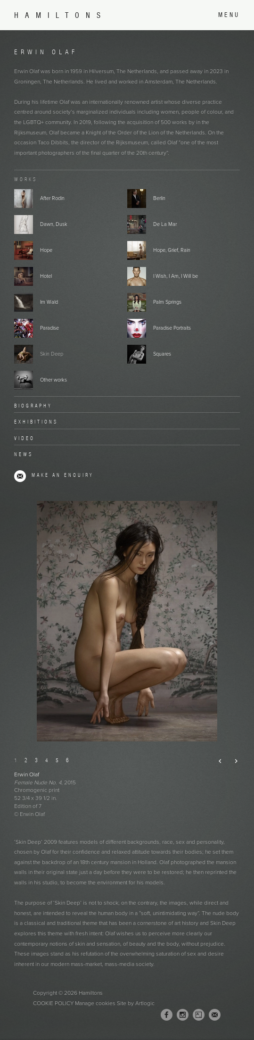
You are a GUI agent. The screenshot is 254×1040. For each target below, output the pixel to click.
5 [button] (57, 760)
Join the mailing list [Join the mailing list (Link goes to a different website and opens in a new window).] (215, 1015)
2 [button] (26, 760)
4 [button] (46, 760)
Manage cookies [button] (95, 1003)
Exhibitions (36, 421)
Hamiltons (60, 15)
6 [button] (67, 760)
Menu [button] (229, 14)
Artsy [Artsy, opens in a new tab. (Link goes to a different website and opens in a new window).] (199, 1015)
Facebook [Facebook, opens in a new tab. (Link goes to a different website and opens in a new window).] (166, 1015)
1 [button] (15, 760)
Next (232, 761)
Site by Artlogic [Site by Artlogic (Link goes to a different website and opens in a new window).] (136, 1003)
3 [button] (36, 760)
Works (25, 179)
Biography (33, 405)
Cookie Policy (53, 1003)
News (23, 454)
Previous (216, 761)
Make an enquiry (63, 475)
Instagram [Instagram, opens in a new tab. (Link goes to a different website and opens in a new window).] (182, 1015)
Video (24, 438)
